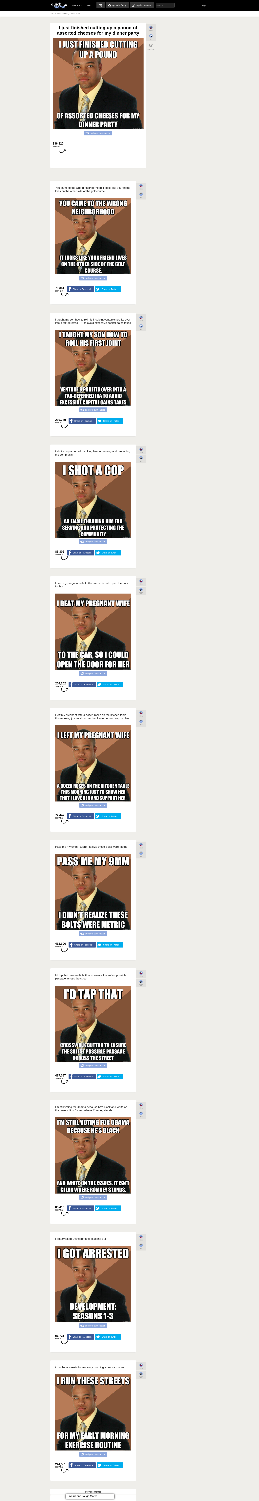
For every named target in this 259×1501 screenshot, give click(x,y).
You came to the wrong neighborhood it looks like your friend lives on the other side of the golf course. (92, 189)
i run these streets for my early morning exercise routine (90, 1367)
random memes (100, 5)
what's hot (77, 5)
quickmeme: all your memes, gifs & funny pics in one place (59, 5)
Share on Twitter (109, 289)
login (204, 5)
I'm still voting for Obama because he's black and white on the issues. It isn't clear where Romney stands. (91, 1108)
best (89, 5)
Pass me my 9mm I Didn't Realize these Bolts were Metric (91, 846)
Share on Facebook (82, 289)
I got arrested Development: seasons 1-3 (80, 1238)
